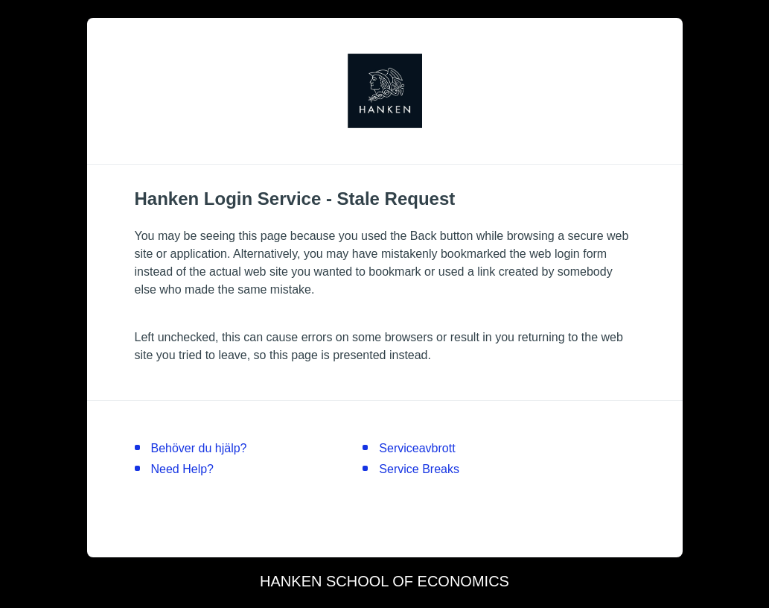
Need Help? (182, 469)
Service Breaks (419, 469)
